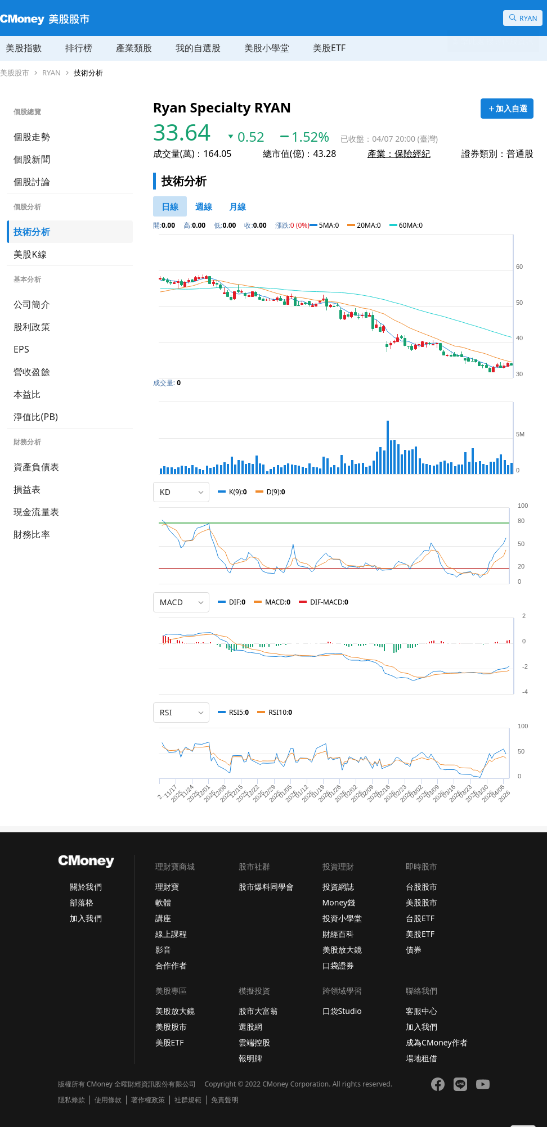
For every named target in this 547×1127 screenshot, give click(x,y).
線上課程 (171, 933)
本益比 (27, 394)
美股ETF (329, 48)
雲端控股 (254, 1042)
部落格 (81, 902)
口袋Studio (342, 1011)
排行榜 (78, 48)
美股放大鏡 (342, 949)
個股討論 (32, 181)
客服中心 (421, 1011)
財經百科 (338, 933)
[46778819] (237, 206)
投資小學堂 (342, 918)
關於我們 (85, 886)
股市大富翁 (258, 1011)
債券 (414, 949)
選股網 (250, 1026)
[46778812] (204, 206)
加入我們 (85, 918)
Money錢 (339, 902)
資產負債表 (36, 467)
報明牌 (250, 1058)
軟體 (163, 902)
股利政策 (32, 327)
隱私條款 (71, 1100)
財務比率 (32, 534)
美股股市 (14, 72)
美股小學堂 (266, 48)
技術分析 (88, 72)
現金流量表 (36, 512)
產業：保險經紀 (399, 153)
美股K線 (30, 254)
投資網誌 (338, 886)
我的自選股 (198, 48)
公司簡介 (32, 304)
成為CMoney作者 (437, 1042)
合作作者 (171, 965)
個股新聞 (32, 159)
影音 (163, 949)
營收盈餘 (32, 372)
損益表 (27, 489)
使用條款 (108, 1100)
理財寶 (167, 886)
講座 (163, 918)
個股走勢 (32, 136)
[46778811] (170, 206)
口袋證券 (338, 965)
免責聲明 (224, 1100)
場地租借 (421, 1058)
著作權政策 (148, 1100)
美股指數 (24, 48)
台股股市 (421, 886)
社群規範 (187, 1100)
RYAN (51, 72)
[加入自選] (507, 108)
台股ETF (420, 918)
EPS (21, 349)
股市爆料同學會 (266, 886)
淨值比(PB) (36, 417)
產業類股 (134, 48)
